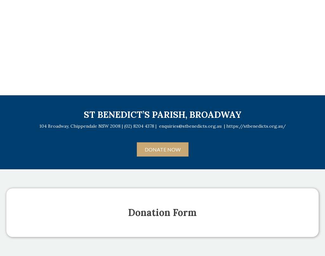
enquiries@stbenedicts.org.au (190, 126)
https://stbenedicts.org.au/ (256, 126)
